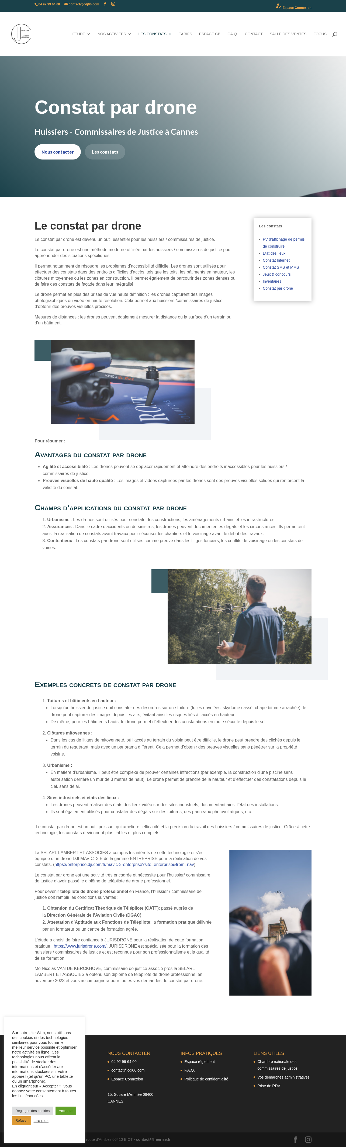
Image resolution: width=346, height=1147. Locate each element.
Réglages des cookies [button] (32, 1111)
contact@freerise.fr (153, 1139)
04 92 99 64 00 (123, 1061)
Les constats (153, 34)
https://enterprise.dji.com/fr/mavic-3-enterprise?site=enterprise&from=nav (124, 864)
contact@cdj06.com (127, 1070)
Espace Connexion (293, 6)
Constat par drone (278, 288)
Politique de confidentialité (206, 1079)
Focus (320, 34)
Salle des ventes (288, 34)
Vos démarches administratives (283, 1077)
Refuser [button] (21, 1120)
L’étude (77, 34)
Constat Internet (276, 260)
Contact (254, 34)
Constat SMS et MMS (281, 267)
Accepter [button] (65, 1111)
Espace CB (209, 34)
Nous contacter (57, 151)
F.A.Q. (232, 34)
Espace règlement (199, 1061)
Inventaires (272, 281)
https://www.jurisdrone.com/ (80, 946)
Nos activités (112, 34)
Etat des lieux (274, 253)
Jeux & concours (277, 274)
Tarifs (185, 34)
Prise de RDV (268, 1086)
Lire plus (41, 1120)
